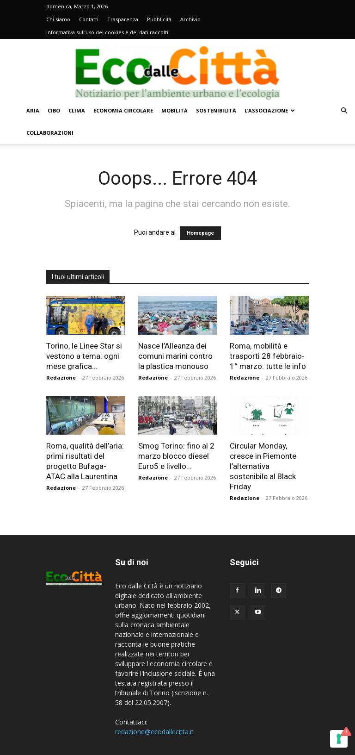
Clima (76, 110)
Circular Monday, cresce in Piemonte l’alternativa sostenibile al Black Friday (263, 466)
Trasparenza (122, 19)
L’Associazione (270, 110)
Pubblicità (159, 19)
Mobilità (174, 110)
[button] (344, 110)
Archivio (190, 19)
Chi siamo (58, 19)
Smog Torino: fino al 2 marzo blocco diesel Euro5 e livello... (176, 456)
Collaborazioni (49, 132)
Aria (32, 110)
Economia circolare (123, 110)
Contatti (88, 19)
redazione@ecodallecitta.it (154, 731)
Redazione (61, 377)
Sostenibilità (216, 110)
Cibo (54, 110)
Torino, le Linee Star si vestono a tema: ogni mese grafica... (84, 356)
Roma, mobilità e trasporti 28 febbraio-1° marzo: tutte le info (268, 356)
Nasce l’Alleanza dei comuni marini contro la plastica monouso (175, 356)
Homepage (200, 233)
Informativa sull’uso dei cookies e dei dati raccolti (107, 32)
